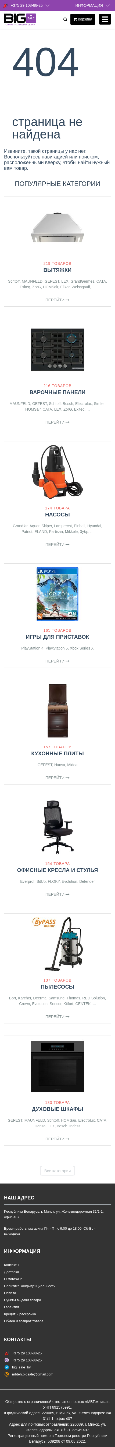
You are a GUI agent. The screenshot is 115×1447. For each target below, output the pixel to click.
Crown (24, 1004)
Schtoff (14, 281)
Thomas (73, 998)
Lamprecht (63, 526)
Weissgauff (80, 287)
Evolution (69, 881)
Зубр (84, 531)
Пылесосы (57, 987)
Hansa (59, 765)
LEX (64, 281)
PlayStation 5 (57, 648)
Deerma (39, 998)
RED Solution (93, 998)
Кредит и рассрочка (20, 1314)
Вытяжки (57, 270)
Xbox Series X (82, 648)
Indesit (74, 1126)
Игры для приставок (57, 637)
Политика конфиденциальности (30, 1286)
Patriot (26, 531)
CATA (101, 281)
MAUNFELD (32, 281)
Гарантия (11, 1307)
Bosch (68, 403)
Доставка (11, 1272)
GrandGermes (82, 281)
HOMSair (50, 287)
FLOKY (54, 881)
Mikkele (71, 531)
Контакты (11, 1265)
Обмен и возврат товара (24, 1321)
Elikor (64, 287)
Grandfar (20, 526)
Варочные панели (58, 392)
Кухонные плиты (57, 753)
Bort (12, 998)
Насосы (57, 515)
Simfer (99, 403)
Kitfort (68, 1004)
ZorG (36, 287)
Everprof (27, 881)
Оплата (10, 1293)
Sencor (56, 1004)
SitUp (41, 881)
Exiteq (25, 287)
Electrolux (83, 403)
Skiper (46, 526)
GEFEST (52, 281)
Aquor (34, 526)
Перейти (57, 299)
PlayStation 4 (32, 648)
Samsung (56, 998)
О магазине (13, 1279)
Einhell (79, 526)
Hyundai (94, 526)
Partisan (56, 531)
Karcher (24, 998)
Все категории (57, 1170)
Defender (87, 881)
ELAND (40, 531)
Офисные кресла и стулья (57, 870)
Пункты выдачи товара (22, 1300)
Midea (72, 765)
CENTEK (83, 1004)
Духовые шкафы (57, 1109)
